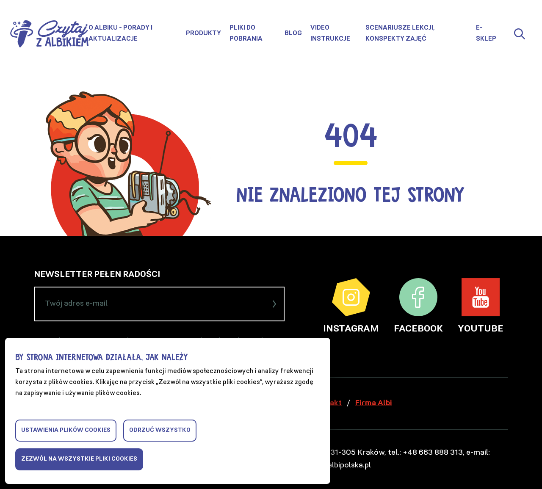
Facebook (418, 306)
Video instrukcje (330, 33)
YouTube (480, 306)
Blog (293, 33)
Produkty (203, 33)
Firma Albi (373, 403)
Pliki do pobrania (246, 33)
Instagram (351, 306)
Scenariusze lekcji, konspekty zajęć (400, 33)
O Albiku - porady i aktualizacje (120, 33)
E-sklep (486, 33)
